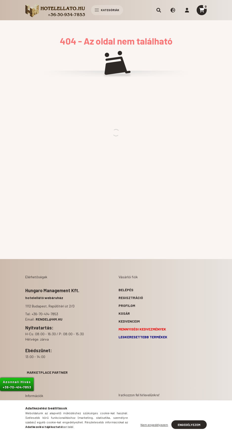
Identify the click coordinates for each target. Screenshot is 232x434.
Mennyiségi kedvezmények (142, 329)
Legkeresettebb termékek (143, 337)
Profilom (127, 305)
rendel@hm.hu (49, 319)
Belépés (126, 290)
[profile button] (187, 10)
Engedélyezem (189, 424)
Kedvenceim (129, 321)
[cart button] (202, 10)
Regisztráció (131, 297)
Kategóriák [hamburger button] (107, 10)
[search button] (159, 10)
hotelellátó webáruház (44, 297)
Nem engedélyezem (154, 424)
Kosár (124, 313)
